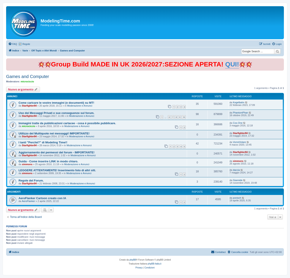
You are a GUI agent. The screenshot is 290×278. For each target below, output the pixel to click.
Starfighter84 (29, 105)
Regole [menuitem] (26, 44)
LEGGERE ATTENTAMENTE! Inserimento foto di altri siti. (57, 170)
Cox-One (237, 123)
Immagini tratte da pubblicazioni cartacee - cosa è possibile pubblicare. (67, 123)
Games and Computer (27, 76)
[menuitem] (12, 44)
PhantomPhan (240, 112)
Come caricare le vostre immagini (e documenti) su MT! (56, 102)
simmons (27, 164)
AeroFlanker (28, 201)
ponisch (237, 198)
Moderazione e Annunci (79, 105)
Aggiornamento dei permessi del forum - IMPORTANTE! (56, 152)
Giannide (237, 180)
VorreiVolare (239, 142)
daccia (236, 170)
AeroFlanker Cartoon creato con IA (42, 198)
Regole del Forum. (31, 180)
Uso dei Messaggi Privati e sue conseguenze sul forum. (56, 113)
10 (184, 117)
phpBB (132, 260)
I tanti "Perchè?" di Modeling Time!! (43, 142)
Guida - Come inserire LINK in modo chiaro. (48, 161)
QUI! (232, 64)
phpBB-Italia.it (154, 264)
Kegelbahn (238, 102)
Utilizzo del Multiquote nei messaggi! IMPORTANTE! (54, 133)
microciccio (27, 81)
